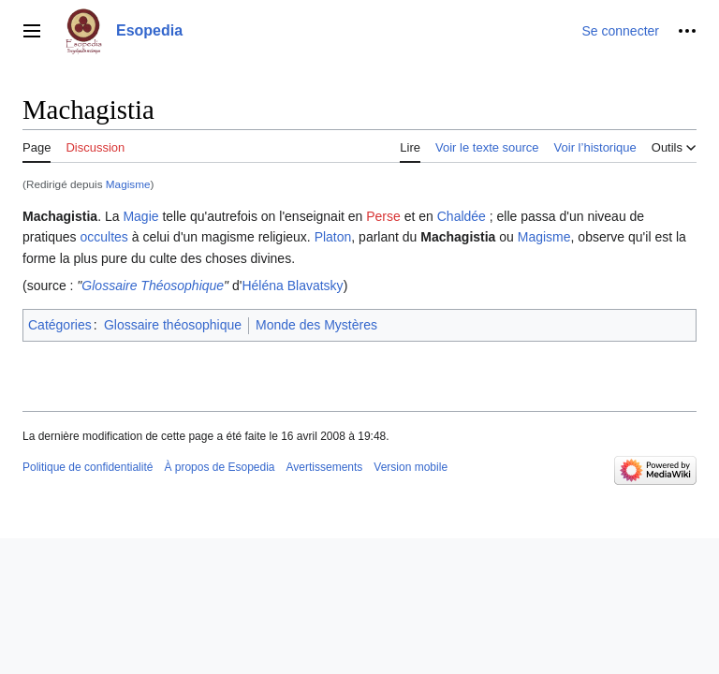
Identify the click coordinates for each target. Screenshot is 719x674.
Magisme (128, 184)
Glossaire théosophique (173, 324)
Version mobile (411, 467)
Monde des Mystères (316, 324)
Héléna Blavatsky (292, 285)
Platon (333, 236)
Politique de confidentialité (87, 467)
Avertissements (324, 467)
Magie (140, 216)
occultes (103, 236)
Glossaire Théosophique (152, 285)
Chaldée (461, 216)
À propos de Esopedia (219, 467)
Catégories (60, 324)
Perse (383, 216)
